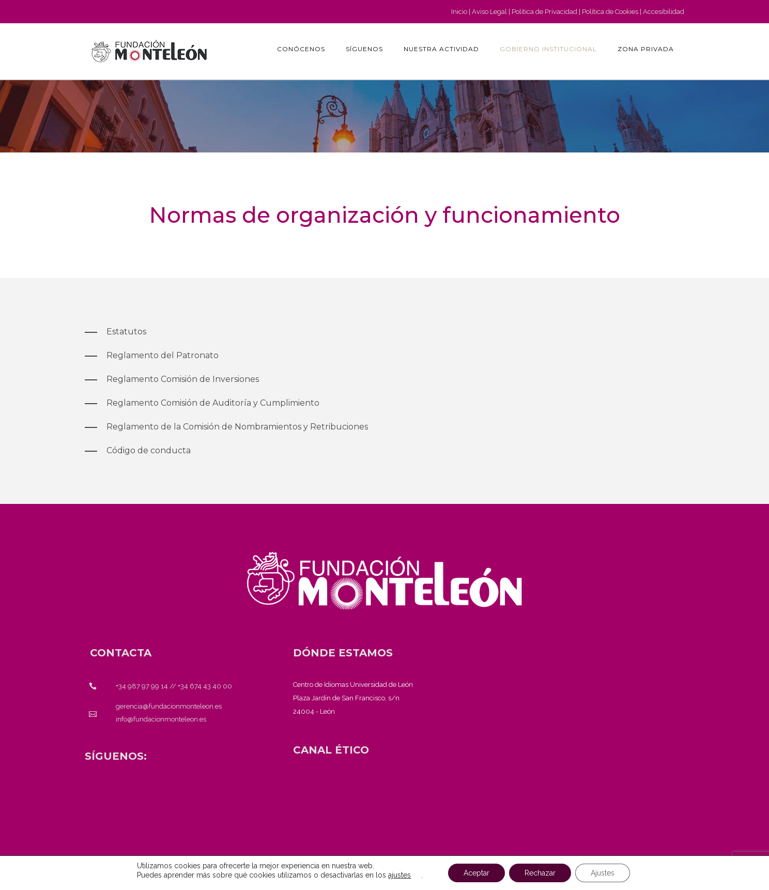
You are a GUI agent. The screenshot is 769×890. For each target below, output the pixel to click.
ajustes (399, 875)
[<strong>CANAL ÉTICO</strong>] (331, 750)
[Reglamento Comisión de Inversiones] (172, 379)
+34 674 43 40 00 (205, 686)
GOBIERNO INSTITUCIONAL (548, 49)
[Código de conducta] (138, 450)
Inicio (459, 12)
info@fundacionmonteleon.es (161, 719)
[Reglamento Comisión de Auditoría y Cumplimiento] (202, 403)
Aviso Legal (489, 12)
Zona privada (646, 49)
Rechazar (540, 873)
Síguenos (364, 49)
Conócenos (301, 49)
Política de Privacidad (544, 12)
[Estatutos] (115, 332)
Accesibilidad (663, 12)
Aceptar (476, 873)
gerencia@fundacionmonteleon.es (169, 706)
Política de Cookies (610, 12)
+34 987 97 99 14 (142, 686)
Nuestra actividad (441, 49)
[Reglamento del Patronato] (152, 355)
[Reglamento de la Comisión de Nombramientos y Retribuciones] (226, 427)
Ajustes (602, 873)
